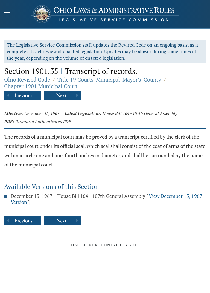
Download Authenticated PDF (43, 121)
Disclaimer (83, 244)
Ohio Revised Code (27, 79)
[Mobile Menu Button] (7, 14)
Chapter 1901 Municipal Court (40, 86)
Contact (111, 244)
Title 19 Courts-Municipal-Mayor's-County (109, 79)
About (133, 244)
